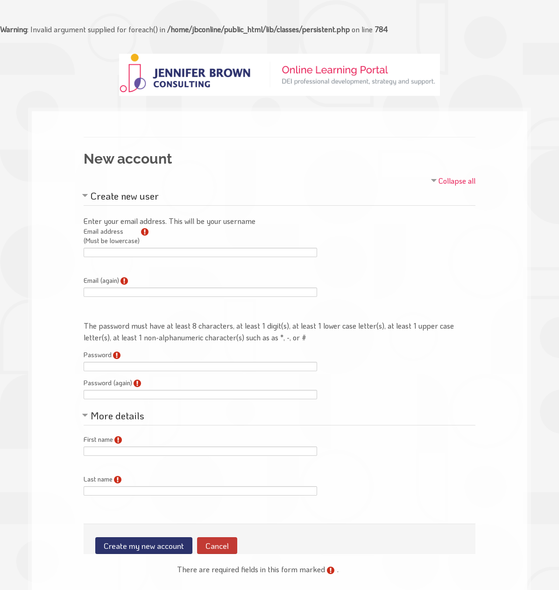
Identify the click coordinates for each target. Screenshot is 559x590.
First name (98, 439)
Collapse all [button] (457, 181)
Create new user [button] (125, 195)
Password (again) (108, 382)
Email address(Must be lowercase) (112, 236)
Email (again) (101, 280)
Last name (98, 479)
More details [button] (117, 415)
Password (98, 354)
